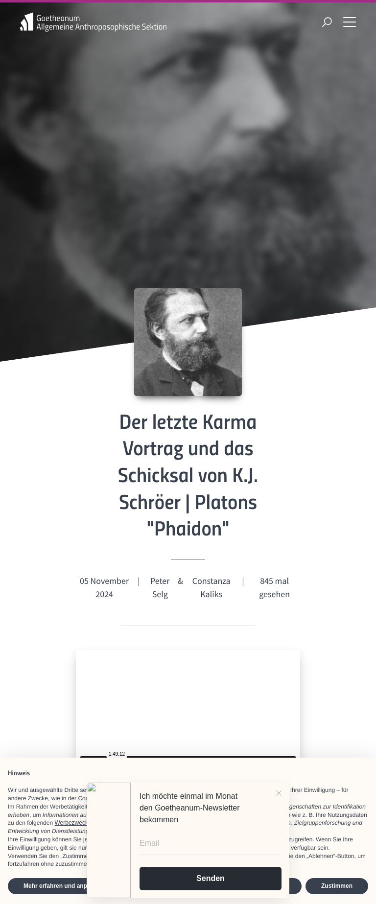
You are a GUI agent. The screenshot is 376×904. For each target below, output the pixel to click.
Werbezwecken (74, 822)
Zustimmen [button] (336, 885)
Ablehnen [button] (272, 885)
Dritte (187, 806)
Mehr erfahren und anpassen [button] (64, 885)
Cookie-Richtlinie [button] (100, 798)
